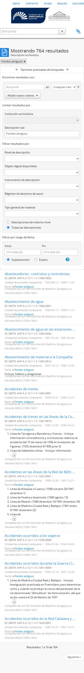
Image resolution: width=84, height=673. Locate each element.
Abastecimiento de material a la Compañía (39, 357)
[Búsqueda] (24, 87)
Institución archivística (19, 114)
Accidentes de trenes (21, 389)
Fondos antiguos (24, 369)
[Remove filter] (25, 61)
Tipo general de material (20, 207)
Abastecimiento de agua (24, 301)
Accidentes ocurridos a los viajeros (32, 535)
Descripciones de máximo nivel (28, 222)
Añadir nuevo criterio (22, 95)
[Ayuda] (67, 259)
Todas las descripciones (24, 227)
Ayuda (48, 3)
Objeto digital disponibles (21, 166)
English (62, 3)
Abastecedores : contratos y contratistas (37, 274)
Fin (44, 246)
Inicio (16, 3)
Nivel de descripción (17, 152)
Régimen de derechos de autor (24, 194)
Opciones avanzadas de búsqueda (42, 70)
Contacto (32, 3)
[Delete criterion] (77, 86)
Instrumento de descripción (22, 180)
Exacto (41, 260)
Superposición (18, 260)
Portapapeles (78, 31)
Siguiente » (74, 657)
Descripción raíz (14, 128)
